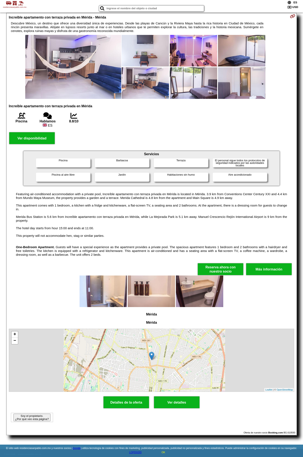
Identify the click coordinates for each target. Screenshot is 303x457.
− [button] (14, 341)
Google (77, 448)
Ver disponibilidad (32, 138)
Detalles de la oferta (126, 402)
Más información (269, 269)
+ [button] (14, 334)
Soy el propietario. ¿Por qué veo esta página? (32, 417)
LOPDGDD (135, 452)
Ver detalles (176, 402)
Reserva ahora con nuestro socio (221, 269)
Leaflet (268, 389)
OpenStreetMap (285, 389)
